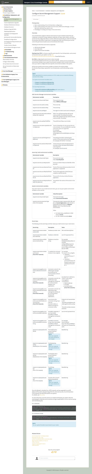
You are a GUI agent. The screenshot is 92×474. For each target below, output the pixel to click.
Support (88, 2)
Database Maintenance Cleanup (11, 25)
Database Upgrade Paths (10, 29)
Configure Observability (8, 61)
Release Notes (8, 9)
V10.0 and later (36, 19)
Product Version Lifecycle (10, 45)
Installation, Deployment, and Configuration (55, 10)
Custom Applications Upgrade (11, 22)
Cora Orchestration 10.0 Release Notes (40, 436)
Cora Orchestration (8, 7)
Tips (6, 53)
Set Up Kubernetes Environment (11, 64)
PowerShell (8, 49)
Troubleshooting (9, 51)
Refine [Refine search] (51, 2)
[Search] (83, 2)
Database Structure (9, 27)
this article (42, 395)
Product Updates (8, 11)
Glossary (5, 85)
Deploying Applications (9, 31)
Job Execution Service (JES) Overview (12, 37)
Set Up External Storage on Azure (12, 47)
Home (33, 10)
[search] (68, 2)
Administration (8, 55)
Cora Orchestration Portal (11, 57)
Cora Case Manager (8, 71)
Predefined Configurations (10, 39)
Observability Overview (8, 59)
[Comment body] (57, 458)
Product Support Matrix (8, 13)
